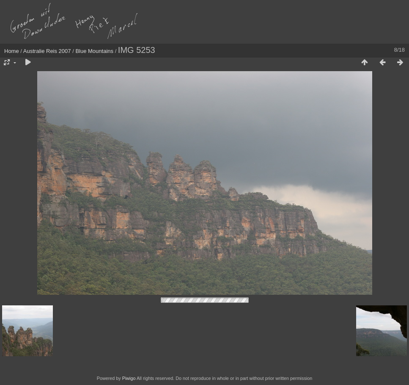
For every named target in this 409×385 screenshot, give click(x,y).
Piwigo (129, 378)
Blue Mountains (94, 51)
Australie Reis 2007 (47, 51)
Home (11, 51)
